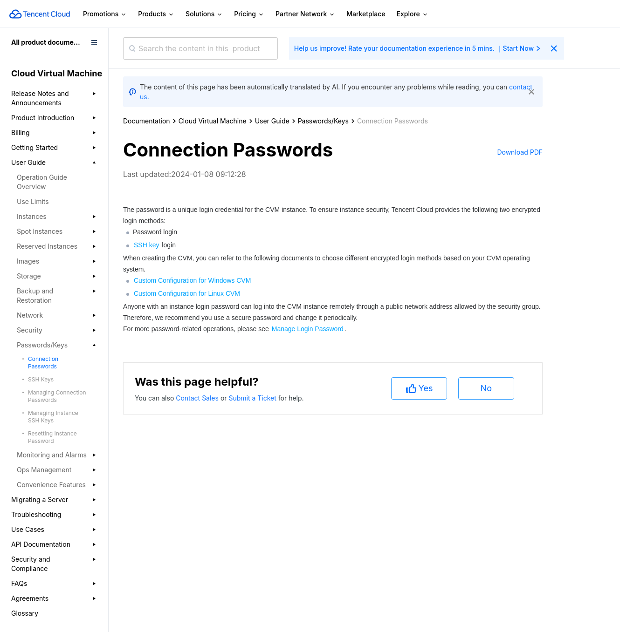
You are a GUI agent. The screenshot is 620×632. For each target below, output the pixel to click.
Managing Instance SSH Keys (53, 416)
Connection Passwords (43, 362)
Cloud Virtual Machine (213, 121)
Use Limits (33, 201)
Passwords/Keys (323, 121)
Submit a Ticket (253, 398)
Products (156, 14)
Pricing (249, 14)
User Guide (272, 121)
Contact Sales (198, 398)
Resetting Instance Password (52, 437)
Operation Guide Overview (42, 181)
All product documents (47, 42)
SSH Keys (41, 379)
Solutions (204, 14)
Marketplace (365, 14)
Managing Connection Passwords (57, 396)
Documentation (146, 121)
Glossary (24, 613)
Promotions (105, 14)
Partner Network (305, 14)
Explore (412, 14)
